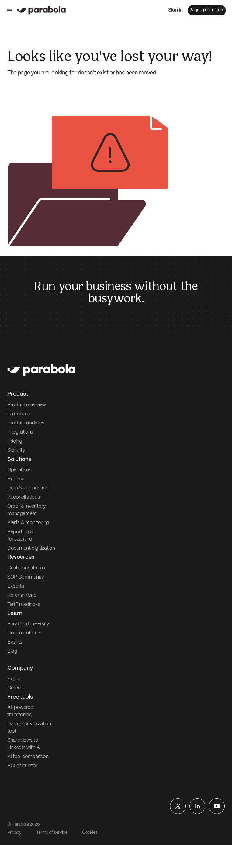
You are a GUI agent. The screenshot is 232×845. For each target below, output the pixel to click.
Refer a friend (22, 595)
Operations (19, 470)
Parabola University (28, 624)
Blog (12, 651)
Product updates (25, 423)
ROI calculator (22, 766)
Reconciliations (23, 497)
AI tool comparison (27, 756)
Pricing (14, 441)
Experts (15, 586)
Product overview (26, 405)
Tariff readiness (23, 604)
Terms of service (52, 832)
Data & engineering (27, 488)
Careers (16, 688)
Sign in (175, 10)
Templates (18, 414)
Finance (15, 479)
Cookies (90, 832)
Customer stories (26, 568)
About (14, 679)
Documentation (24, 633)
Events (14, 642)
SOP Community (25, 577)
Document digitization (31, 548)
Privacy (14, 832)
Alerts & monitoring (28, 522)
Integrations (20, 432)
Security (16, 450)
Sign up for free (206, 10)
